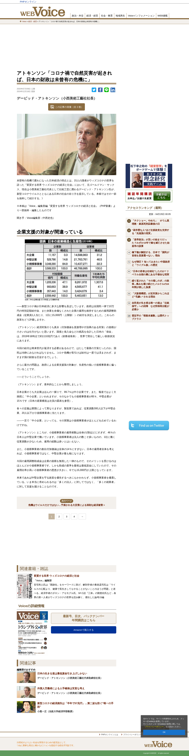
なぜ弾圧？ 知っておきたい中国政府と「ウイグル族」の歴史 (151, 263)
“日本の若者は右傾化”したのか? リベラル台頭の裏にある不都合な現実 (150, 273)
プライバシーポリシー (154, 727)
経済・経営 (92, 15)
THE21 (135, 1)
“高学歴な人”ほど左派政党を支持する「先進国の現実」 (150, 232)
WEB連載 (163, 15)
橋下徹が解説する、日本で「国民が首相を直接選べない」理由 (150, 254)
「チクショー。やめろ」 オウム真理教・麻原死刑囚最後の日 (150, 222)
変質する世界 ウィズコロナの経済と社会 (56, 575)
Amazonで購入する (84, 630)
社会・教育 (107, 15)
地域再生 (120, 15)
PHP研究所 (160, 1)
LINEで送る (106, 90)
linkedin (113, 90)
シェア (100, 90)
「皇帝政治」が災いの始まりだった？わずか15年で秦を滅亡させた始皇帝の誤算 (150, 242)
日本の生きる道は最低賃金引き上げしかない (62, 673)
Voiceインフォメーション (141, 15)
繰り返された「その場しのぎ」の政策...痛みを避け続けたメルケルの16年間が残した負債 (150, 283)
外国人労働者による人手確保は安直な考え (61, 688)
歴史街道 (146, 1)
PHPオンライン (28, 1)
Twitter (94, 90)
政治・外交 (77, 15)
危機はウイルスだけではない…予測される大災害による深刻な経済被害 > (66, 502)
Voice (124, 1)
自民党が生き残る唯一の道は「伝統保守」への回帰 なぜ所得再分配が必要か (150, 306)
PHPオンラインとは (109, 734)
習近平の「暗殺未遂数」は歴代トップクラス (150, 317)
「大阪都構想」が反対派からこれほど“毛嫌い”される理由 (150, 295)
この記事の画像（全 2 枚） (69, 107)
